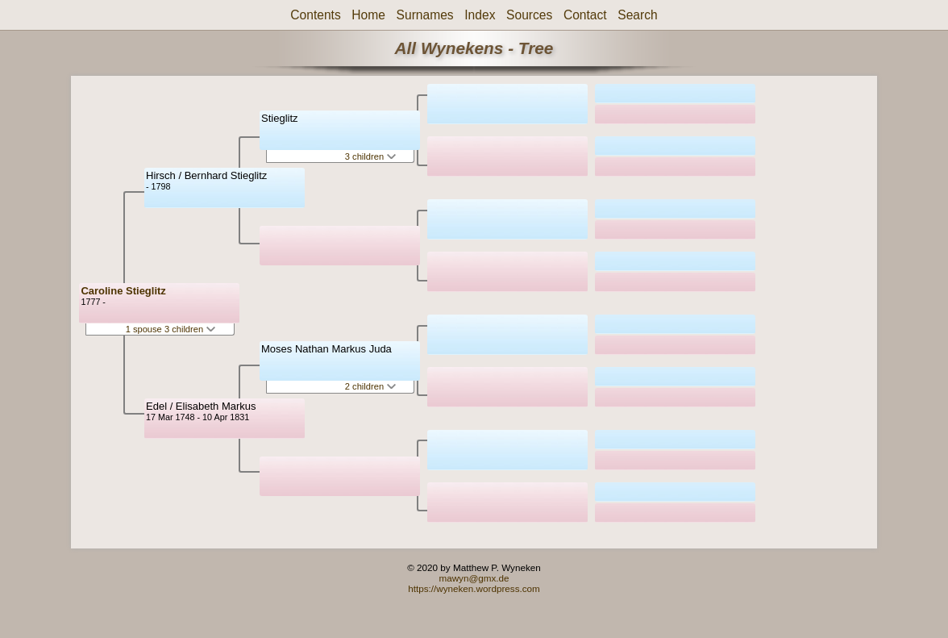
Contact (585, 15)
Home (368, 15)
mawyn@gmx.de (474, 578)
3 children (370, 156)
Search (637, 15)
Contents (315, 15)
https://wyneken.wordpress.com (474, 588)
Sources (529, 15)
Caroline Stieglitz (123, 291)
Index (479, 15)
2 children (370, 386)
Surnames (425, 15)
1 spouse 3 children (171, 329)
